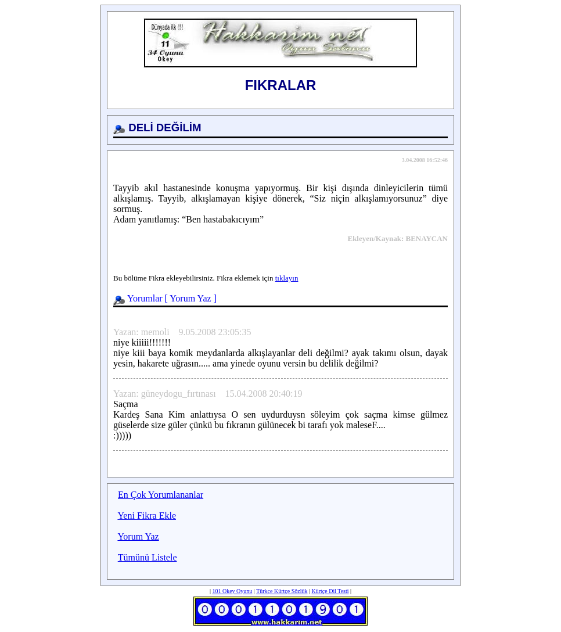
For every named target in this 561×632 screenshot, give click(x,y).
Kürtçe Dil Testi (329, 591)
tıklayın (287, 278)
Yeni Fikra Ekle (146, 515)
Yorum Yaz (190, 298)
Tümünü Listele (147, 557)
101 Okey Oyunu (232, 591)
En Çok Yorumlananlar (160, 495)
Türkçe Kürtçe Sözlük (281, 591)
